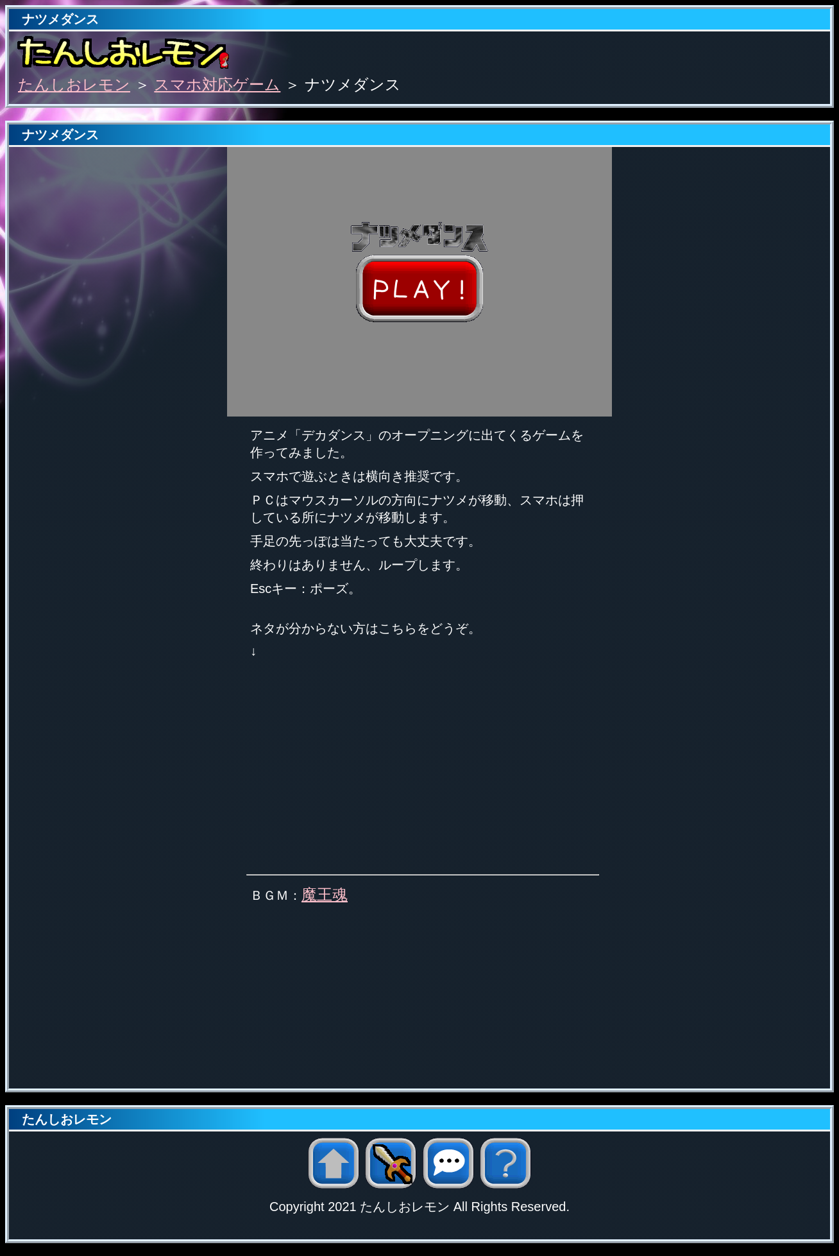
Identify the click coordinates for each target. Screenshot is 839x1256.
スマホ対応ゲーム (217, 84)
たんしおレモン (74, 84)
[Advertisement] (419, 998)
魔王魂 (324, 894)
